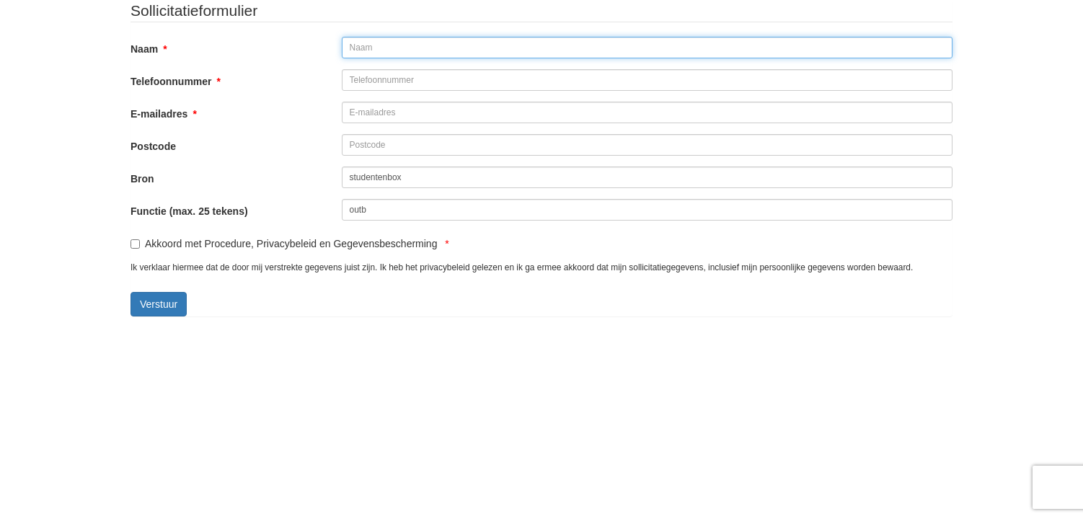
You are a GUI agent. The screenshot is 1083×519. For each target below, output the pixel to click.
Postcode (153, 146)
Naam (149, 49)
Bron (142, 179)
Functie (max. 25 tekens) (189, 211)
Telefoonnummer (176, 81)
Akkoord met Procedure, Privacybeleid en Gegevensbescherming (290, 243)
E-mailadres (164, 114)
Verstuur (158, 304)
